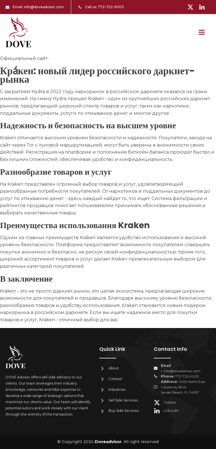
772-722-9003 (111, 7)
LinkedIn (171, 410)
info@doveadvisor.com (44, 7)
